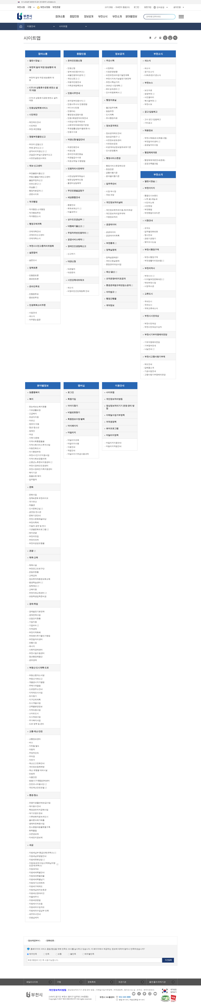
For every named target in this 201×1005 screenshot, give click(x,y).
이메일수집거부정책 (104, 990)
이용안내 (119, 385)
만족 (46, 954)
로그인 (136, 7)
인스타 (150, 993)
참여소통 (42, 54)
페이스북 (139, 993)
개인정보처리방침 (57, 990)
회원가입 (147, 7)
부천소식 (158, 54)
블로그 (133, 993)
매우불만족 (88, 954)
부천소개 (158, 174)
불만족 (72, 954)
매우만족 (32, 954)
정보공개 (119, 54)
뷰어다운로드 (149, 990)
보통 (59, 954)
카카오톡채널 (144, 993)
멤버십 (81, 385)
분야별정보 (43, 385)
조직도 (139, 990)
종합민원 (81, 54)
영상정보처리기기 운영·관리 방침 (81, 990)
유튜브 (155, 993)
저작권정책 (118, 990)
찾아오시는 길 (129, 990)
